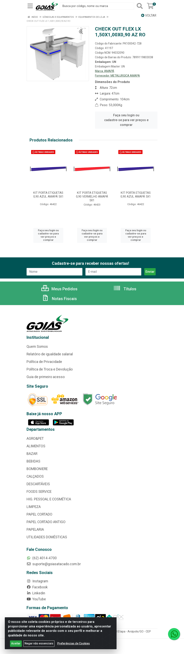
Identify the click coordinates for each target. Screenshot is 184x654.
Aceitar (16, 643)
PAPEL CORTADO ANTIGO (46, 522)
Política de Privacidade (44, 362)
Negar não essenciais (39, 643)
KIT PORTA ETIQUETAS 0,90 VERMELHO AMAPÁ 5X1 (92, 196)
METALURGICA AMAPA (125, 75)
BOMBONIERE (37, 469)
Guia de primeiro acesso (46, 377)
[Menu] (30, 6)
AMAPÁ (109, 71)
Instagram (37, 581)
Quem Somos (37, 347)
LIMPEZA (34, 507)
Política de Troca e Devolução (50, 369)
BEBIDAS (33, 461)
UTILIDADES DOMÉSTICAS (47, 537)
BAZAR (32, 454)
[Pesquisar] (139, 6)
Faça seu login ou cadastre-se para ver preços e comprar (126, 120)
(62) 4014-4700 (42, 558)
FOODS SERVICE (39, 492)
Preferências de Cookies (73, 643)
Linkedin (36, 593)
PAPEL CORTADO (39, 514)
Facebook (37, 587)
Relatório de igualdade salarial (50, 354)
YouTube (36, 599)
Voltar (148, 15)
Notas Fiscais (59, 298)
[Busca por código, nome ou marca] (97, 6)
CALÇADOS (35, 476)
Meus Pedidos (59, 288)
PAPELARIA (35, 529)
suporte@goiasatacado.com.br (54, 564)
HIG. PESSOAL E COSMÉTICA (49, 499)
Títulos (124, 288)
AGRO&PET (35, 439)
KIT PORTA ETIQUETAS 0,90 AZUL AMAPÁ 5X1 (48, 194)
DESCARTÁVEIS (38, 484)
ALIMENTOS (36, 446)
